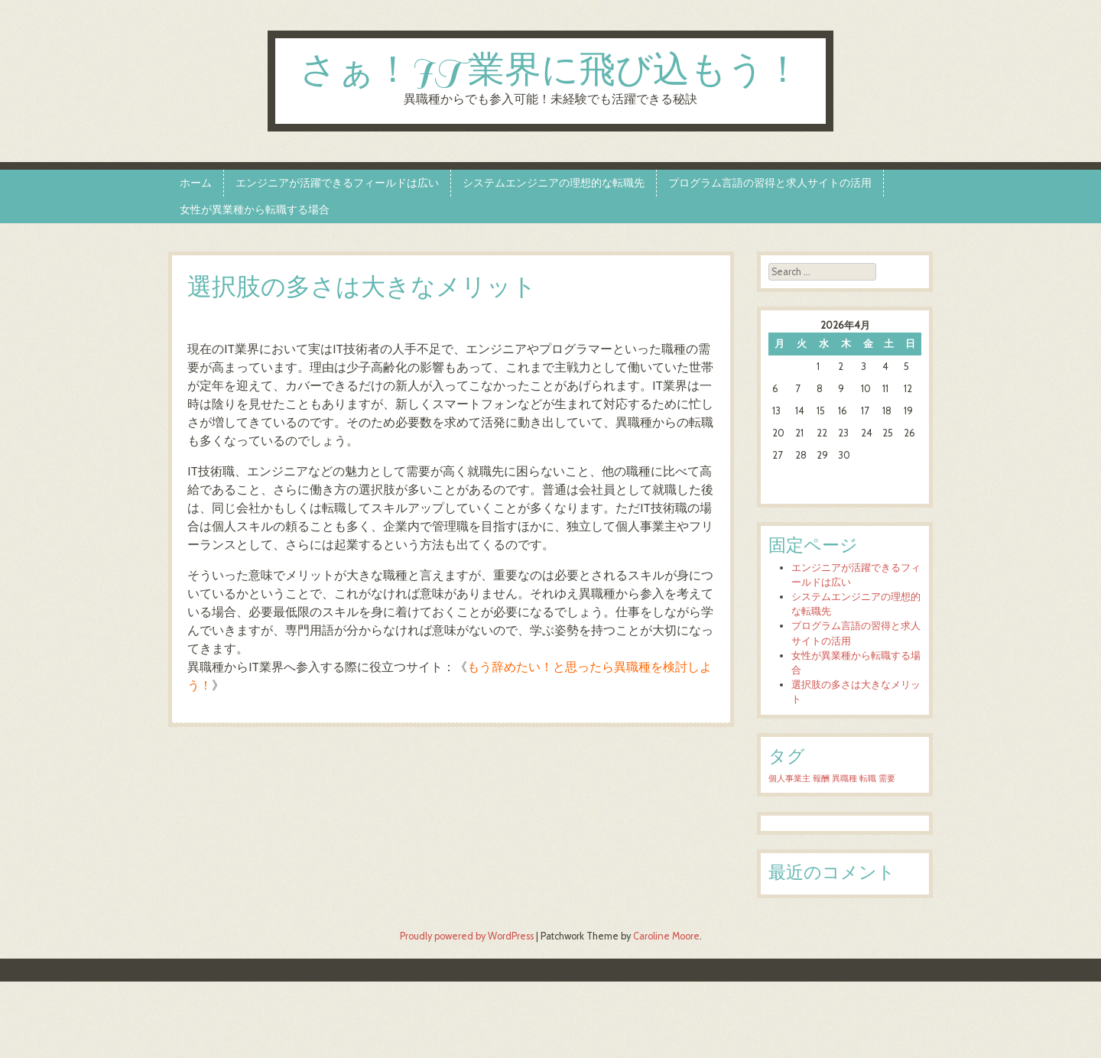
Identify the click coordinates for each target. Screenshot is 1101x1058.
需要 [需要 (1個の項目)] (887, 779)
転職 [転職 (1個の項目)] (867, 779)
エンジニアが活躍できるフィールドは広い (337, 183)
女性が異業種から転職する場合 (255, 209)
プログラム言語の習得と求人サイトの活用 (770, 183)
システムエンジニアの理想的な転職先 (554, 183)
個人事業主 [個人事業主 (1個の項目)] (789, 779)
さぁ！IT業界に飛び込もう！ (550, 71)
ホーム (196, 183)
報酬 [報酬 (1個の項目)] (821, 779)
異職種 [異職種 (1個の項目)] (844, 779)
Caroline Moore (666, 936)
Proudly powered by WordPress (467, 936)
